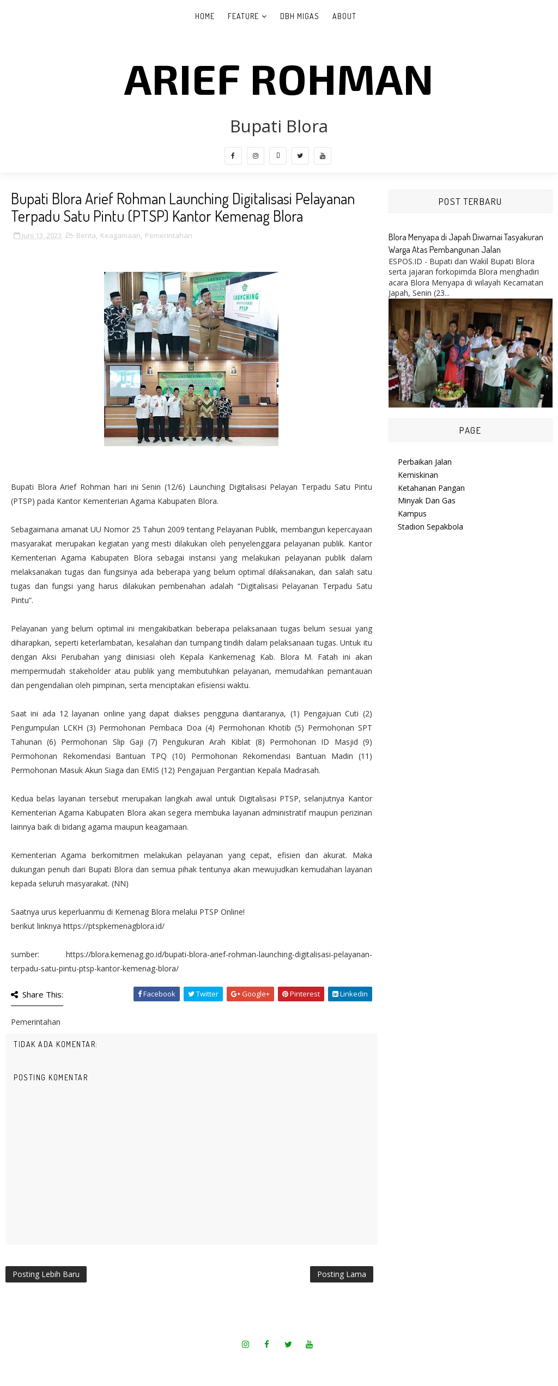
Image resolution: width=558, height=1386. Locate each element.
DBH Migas (299, 16)
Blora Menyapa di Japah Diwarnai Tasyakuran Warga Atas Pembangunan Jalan (466, 243)
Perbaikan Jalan (425, 462)
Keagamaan (120, 235)
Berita (86, 235)
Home (205, 16)
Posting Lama (341, 1274)
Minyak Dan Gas (427, 500)
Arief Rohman (279, 78)
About (344, 16)
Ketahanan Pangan (431, 488)
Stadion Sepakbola (430, 526)
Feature (243, 16)
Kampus (412, 513)
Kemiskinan (418, 475)
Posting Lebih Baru (46, 1274)
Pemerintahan (168, 235)
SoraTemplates (245, 1364)
